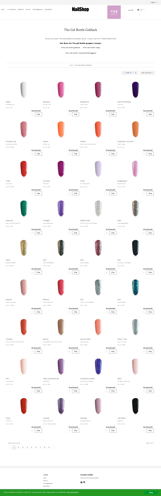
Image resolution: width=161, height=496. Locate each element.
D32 (82, 260)
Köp (38, 114)
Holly (8, 418)
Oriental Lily (11, 141)
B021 (120, 379)
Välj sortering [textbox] (146, 73)
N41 (119, 260)
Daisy (8, 102)
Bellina (46, 299)
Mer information (73, 492)
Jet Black (121, 418)
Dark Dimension (124, 102)
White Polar (85, 220)
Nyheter (21, 9)
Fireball (9, 339)
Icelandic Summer (126, 141)
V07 (7, 379)
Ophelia (83, 418)
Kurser (28, 9)
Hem (3, 9)
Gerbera (46, 102)
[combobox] (147, 73)
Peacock (9, 220)
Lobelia (46, 418)
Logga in (153, 2)
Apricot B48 (85, 339)
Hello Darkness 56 (51, 379)
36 (129, 73)
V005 (82, 181)
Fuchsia (46, 181)
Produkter (12, 9)
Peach (45, 141)
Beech (45, 339)
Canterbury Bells (87, 379)
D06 (119, 220)
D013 (8, 260)
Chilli (8, 181)
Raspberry (84, 102)
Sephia (9, 299)
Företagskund (38, 9)
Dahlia (83, 141)
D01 (81, 299)
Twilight (46, 220)
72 (134, 73)
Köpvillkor (48, 9)
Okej (151, 492)
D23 (119, 299)
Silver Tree (122, 339)
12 (125, 73)
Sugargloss (122, 181)
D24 (44, 260)
